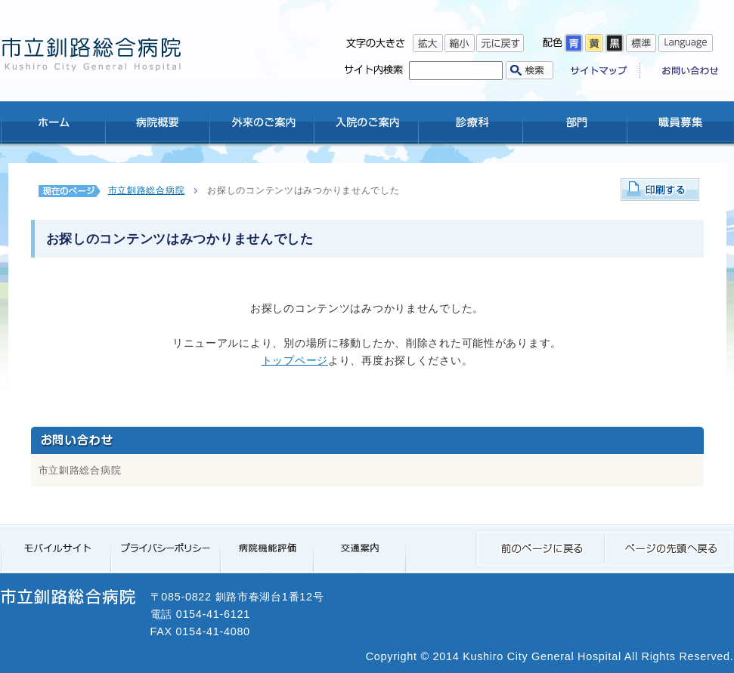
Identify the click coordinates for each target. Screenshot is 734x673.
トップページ (295, 360)
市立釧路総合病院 (146, 190)
